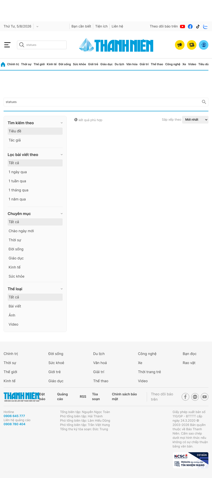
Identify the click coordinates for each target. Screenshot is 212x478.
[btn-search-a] (22, 45)
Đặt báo (42, 396)
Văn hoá (100, 362)
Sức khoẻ (56, 362)
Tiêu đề (15, 131)
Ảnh (12, 315)
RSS (83, 397)
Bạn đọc (190, 353)
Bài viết (15, 306)
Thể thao (157, 64)
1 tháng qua (18, 190)
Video (192, 64)
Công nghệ (172, 64)
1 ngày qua (18, 172)
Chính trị (13, 64)
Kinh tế (52, 64)
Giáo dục (106, 64)
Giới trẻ (93, 64)
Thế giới (39, 64)
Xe (184, 64)
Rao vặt (189, 362)
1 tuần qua (17, 181)
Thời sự (26, 64)
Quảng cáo (62, 396)
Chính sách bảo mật (124, 396)
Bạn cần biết (81, 26)
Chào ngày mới (21, 231)
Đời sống (65, 64)
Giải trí (144, 64)
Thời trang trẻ (149, 372)
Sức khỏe (79, 64)
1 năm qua (17, 199)
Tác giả (15, 140)
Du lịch (119, 64)
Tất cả (14, 163)
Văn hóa (131, 64)
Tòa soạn (96, 396)
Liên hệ (117, 26)
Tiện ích (101, 26)
